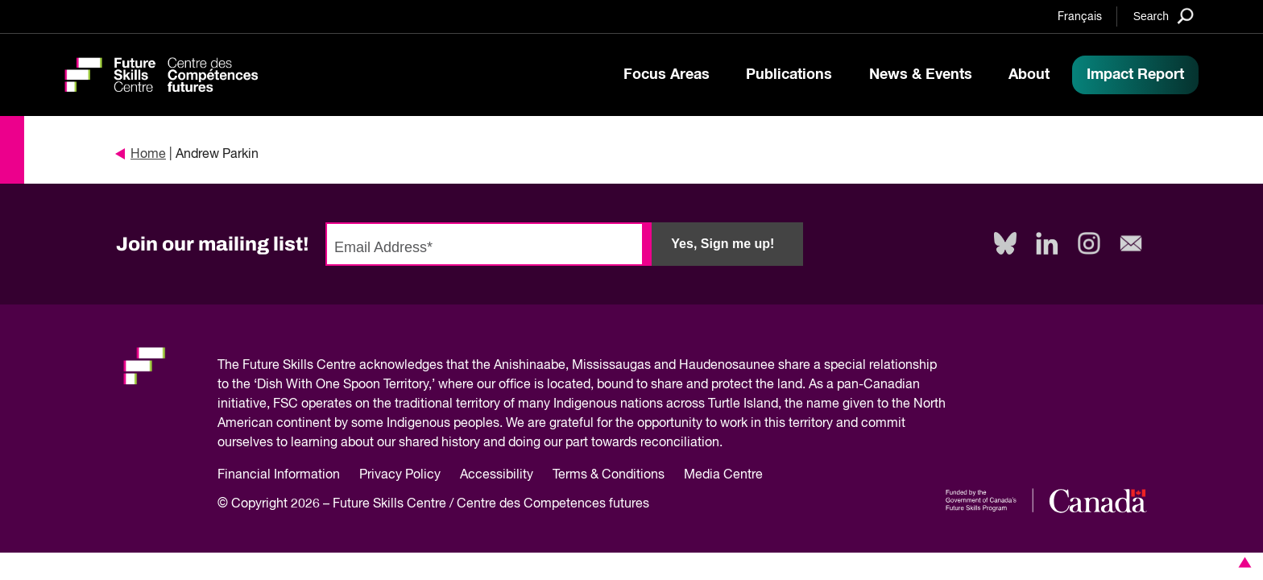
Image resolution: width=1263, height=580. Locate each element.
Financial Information (278, 475)
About (1029, 75)
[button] (1242, 562)
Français (1080, 17)
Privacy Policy (400, 475)
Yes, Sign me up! (722, 244)
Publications (789, 75)
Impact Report (1135, 75)
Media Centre (723, 475)
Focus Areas (666, 75)
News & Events (920, 75)
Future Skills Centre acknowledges (342, 365)
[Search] (1163, 15)
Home (141, 154)
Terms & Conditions (609, 475)
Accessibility (496, 475)
